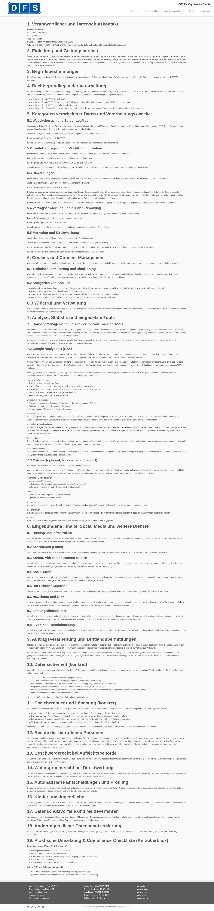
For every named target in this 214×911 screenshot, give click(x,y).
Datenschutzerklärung (173, 11)
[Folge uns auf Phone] (33, 907)
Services (135, 11)
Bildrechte (142, 892)
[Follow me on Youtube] (40, 907)
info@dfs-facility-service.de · (72, 45)
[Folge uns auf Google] (36, 907)
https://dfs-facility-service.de (163, 56)
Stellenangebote (152, 11)
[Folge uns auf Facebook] (44, 907)
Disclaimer (142, 895)
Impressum (205, 11)
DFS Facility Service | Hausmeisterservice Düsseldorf (109, 906)
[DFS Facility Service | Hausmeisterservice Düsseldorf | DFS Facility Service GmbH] (24, 7)
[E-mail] (29, 907)
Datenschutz (143, 889)
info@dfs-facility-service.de (114, 45)
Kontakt (191, 11)
